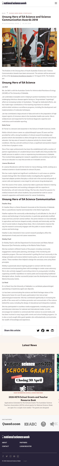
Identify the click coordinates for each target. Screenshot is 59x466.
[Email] (47, 330)
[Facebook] (43, 330)
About (4, 442)
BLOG (3, 13)
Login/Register (26, 446)
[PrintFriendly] (52, 330)
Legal (25, 461)
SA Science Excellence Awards (21, 76)
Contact (5, 446)
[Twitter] (38, 330)
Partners (23, 442)
